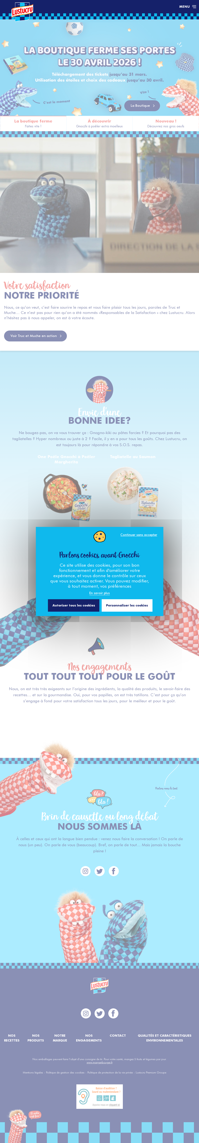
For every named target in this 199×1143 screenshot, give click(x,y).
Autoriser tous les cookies (74, 605)
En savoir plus (99, 593)
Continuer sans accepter (138, 535)
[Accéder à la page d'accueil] (93, 6)
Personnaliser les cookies (127, 605)
